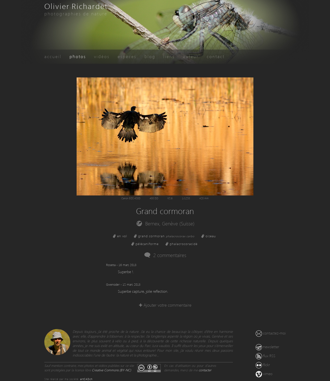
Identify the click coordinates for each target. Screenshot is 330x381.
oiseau (211, 236)
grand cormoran (166, 236)
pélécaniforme (147, 243)
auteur (191, 56)
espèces (127, 56)
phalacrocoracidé (184, 243)
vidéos (102, 56)
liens (169, 56)
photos (78, 56)
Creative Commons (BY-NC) (111, 370)
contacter (205, 370)
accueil (53, 56)
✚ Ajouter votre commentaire (165, 305)
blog (149, 56)
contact (216, 56)
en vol (122, 236)
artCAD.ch (86, 379)
